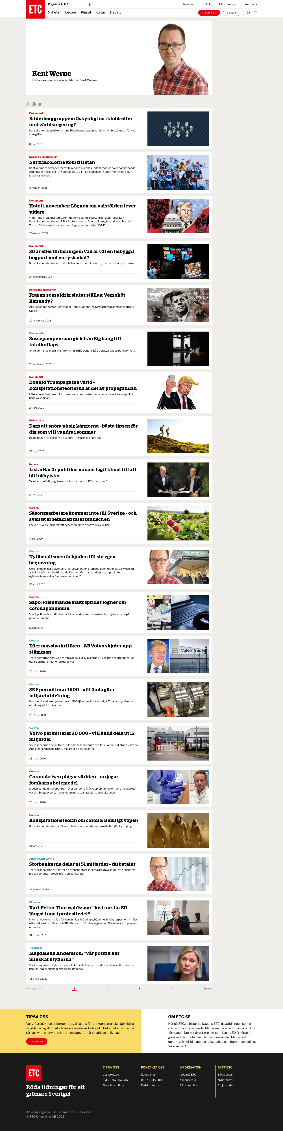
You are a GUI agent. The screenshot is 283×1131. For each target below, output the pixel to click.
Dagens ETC (69, 4)
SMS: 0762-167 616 (115, 1080)
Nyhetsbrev (225, 1080)
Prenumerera (209, 12)
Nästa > (207, 988)
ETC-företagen (228, 4)
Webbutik (251, 4)
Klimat (86, 12)
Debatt (115, 12)
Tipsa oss (36, 1041)
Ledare (70, 12)
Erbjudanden (226, 1085)
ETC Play (207, 4)
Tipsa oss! (188, 4)
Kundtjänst (148, 1074)
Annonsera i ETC (190, 1080)
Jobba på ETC (187, 1074)
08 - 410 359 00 (151, 1080)
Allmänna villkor (189, 1085)
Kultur (100, 12)
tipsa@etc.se (111, 1074)
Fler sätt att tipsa (113, 1085)
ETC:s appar (225, 1074)
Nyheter (54, 12)
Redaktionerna (150, 1085)
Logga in (231, 12)
